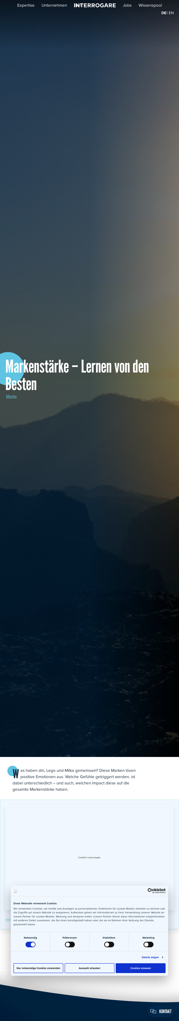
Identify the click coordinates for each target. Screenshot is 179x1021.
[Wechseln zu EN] (171, 15)
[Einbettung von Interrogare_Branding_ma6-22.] (89, 857)
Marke (11, 396)
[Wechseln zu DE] (163, 15)
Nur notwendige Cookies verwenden (38, 968)
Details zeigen (150, 957)
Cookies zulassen (140, 968)
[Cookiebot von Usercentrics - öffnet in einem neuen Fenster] (150, 890)
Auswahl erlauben (89, 968)
